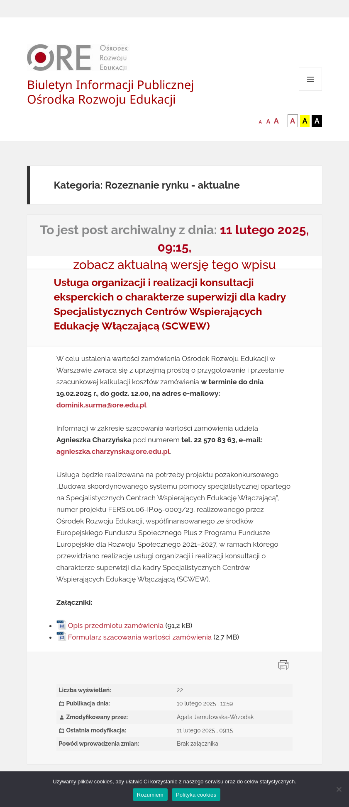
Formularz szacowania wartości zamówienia (140, 637)
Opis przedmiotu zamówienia (116, 625)
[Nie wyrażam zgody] (338, 789)
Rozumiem (150, 795)
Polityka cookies (196, 795)
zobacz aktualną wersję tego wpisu (174, 264)
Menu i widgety (310, 90)
